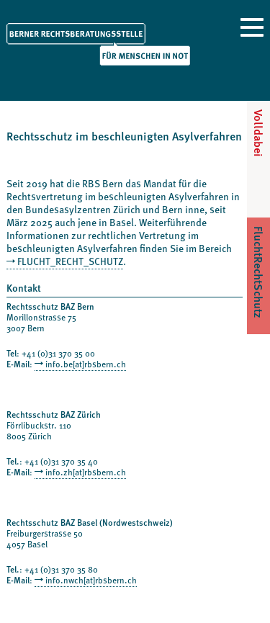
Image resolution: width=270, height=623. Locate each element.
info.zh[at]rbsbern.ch (85, 471)
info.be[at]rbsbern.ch (85, 363)
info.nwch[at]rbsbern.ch (91, 579)
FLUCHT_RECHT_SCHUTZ (70, 261)
